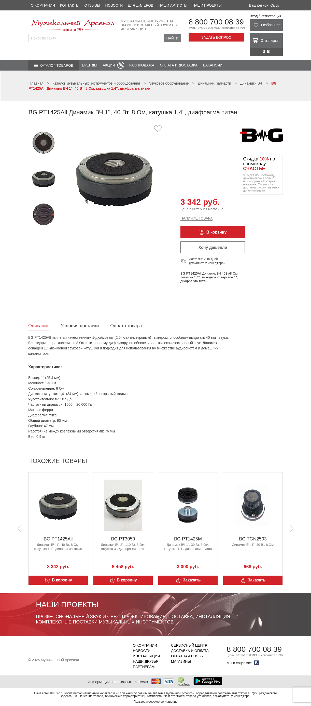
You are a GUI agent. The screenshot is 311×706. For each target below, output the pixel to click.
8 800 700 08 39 (216, 22)
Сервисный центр (189, 645)
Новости (114, 5)
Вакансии (212, 65)
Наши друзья (145, 661)
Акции (109, 65)
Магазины (181, 661)
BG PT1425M (188, 538)
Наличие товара (196, 218)
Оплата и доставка (178, 65)
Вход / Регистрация (265, 16)
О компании (43, 5)
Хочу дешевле (212, 247)
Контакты (69, 5)
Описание (38, 325)
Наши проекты (207, 5)
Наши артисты (172, 5)
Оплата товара (126, 325)
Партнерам (144, 667)
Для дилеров (140, 5)
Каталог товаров (56, 65)
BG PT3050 (123, 538)
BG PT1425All (58, 538)
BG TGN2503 (253, 538)
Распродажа (141, 65)
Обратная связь (187, 656)
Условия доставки (80, 325)
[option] (114, 176)
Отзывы (92, 5)
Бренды (89, 65)
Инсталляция (146, 656)
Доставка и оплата (190, 651)
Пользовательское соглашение (156, 701)
